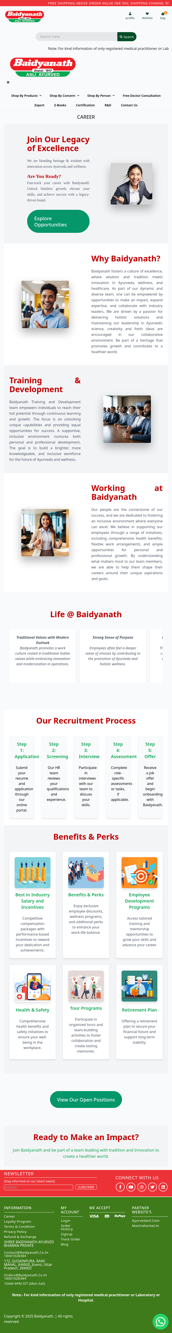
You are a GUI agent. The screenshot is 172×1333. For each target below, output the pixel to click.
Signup (66, 1234)
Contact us (129, 105)
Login (65, 1220)
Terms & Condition (19, 1226)
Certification (85, 105)
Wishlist (147, 16)
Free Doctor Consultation (142, 95)
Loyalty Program (17, 1221)
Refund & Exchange (20, 1236)
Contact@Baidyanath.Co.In (26, 1252)
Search (127, 36)
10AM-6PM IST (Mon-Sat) (24, 1283)
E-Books (60, 105)
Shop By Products (24, 95)
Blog (64, 1244)
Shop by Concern (62, 95)
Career (9, 1216)
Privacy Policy (15, 1231)
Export (39, 105)
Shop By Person (99, 95)
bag (163, 16)
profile (130, 16)
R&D (108, 105)
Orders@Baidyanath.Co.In (25, 1275)
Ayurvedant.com (146, 1220)
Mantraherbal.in (145, 1225)
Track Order (70, 1239)
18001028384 (15, 1255)
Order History (67, 1227)
